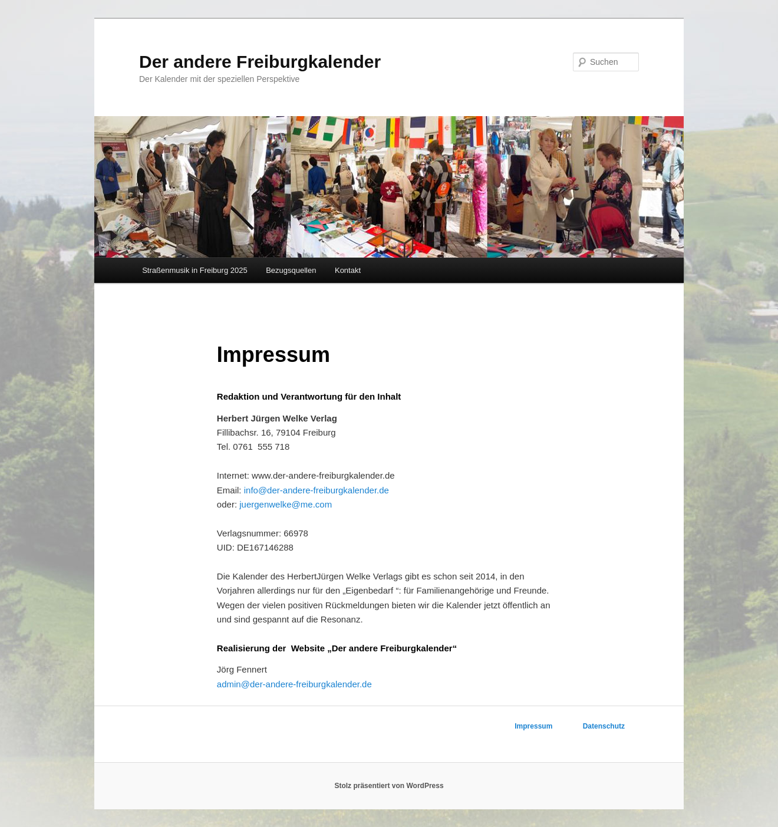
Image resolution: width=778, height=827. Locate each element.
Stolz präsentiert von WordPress (388, 786)
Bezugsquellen (291, 270)
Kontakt (348, 270)
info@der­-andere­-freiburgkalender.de (316, 490)
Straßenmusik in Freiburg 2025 (194, 270)
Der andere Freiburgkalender (260, 61)
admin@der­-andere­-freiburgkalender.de (294, 684)
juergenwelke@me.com (285, 504)
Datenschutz (604, 726)
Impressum (533, 726)
